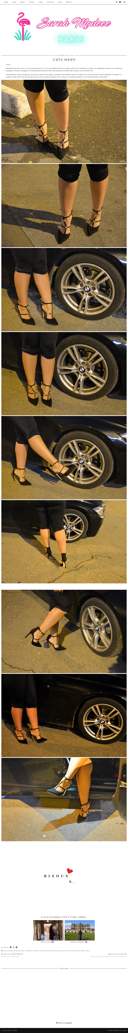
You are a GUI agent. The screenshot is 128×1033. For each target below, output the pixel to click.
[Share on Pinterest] (16, 947)
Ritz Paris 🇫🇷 (47, 942)
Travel (31, 2)
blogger (11, 950)
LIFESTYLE (50, 2)
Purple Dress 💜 (78, 942)
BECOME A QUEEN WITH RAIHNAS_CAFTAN (109, 955)
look (68, 950)
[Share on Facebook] (10, 947)
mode (73, 950)
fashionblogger (46, 950)
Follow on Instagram (64, 1023)
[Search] (125, 2)
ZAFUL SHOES (64, 60)
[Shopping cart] (120, 2)
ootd (78, 950)
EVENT (22, 2)
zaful (88, 950)
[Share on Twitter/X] (13, 947)
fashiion (36, 950)
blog (6, 950)
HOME (6, 2)
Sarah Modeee (11, 1030)
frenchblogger (60, 950)
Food (41, 2)
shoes (83, 950)
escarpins (28, 950)
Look (14, 2)
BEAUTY (69, 2)
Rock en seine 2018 (12, 955)
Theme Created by (117, 1030)
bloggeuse (20, 950)
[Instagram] (116, 2)
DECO (60, 2)
